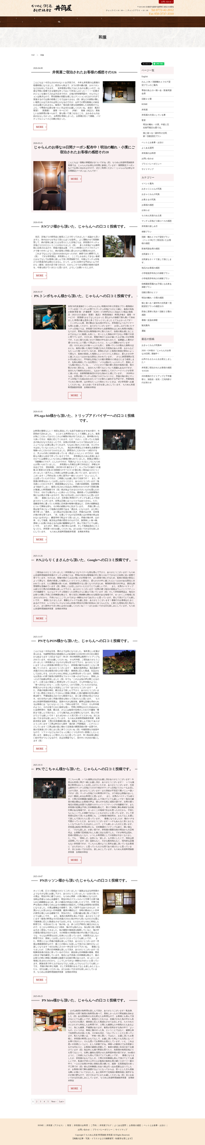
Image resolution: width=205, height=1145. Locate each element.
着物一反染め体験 (150, 320)
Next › (53, 1101)
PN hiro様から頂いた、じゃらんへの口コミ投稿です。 (84, 1000)
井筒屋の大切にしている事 (143, 19)
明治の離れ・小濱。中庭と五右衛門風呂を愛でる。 (156, 125)
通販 (144, 330)
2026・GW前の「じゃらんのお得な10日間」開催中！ (156, 352)
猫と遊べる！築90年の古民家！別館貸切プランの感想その (157, 304)
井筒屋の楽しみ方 (150, 226)
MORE (39, 126)
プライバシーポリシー (152, 164)
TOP (32, 55)
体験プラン (147, 231)
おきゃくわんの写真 (151, 194)
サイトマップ (148, 169)
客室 (56, 19)
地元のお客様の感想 (151, 268)
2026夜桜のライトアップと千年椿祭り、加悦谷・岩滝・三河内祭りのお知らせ (157, 379)
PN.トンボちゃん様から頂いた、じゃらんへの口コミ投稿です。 (84, 296)
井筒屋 (145, 109)
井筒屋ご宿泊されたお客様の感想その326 (84, 72)
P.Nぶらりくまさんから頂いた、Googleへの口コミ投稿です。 (84, 560)
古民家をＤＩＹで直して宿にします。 (157, 260)
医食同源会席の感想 (151, 248)
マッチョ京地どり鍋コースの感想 (157, 221)
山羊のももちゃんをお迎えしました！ (157, 360)
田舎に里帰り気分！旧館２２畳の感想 (157, 313)
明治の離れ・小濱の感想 (153, 298)
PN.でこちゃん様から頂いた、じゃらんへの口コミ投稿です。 (84, 769)
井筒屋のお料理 (71, 19)
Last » (61, 1101)
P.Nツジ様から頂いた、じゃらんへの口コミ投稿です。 (84, 226)
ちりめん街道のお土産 (152, 215)
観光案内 (146, 325)
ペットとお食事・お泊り (96, 19)
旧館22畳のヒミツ (150, 292)
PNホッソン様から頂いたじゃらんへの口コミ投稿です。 (84, 880)
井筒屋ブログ (105, 1125)
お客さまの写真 (149, 199)
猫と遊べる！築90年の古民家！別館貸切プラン (155, 134)
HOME (6, 19)
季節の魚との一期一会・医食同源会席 (157, 91)
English (197, 19)
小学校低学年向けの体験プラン (156, 273)
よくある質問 (168, 19)
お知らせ (184, 19)
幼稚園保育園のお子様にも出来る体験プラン (157, 285)
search (2, 24)
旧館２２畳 (147, 99)
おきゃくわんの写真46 (152, 345)
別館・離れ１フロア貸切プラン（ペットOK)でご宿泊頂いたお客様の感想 (156, 240)
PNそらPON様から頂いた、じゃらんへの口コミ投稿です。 (84, 640)
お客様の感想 (119, 19)
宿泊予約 (19, 19)
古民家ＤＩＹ (148, 254)
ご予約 (94, 1125)
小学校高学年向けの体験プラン (156, 278)
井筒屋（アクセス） (39, 19)
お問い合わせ (166, 2)
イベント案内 (148, 183)
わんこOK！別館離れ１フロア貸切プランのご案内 (156, 83)
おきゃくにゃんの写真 (152, 189)
